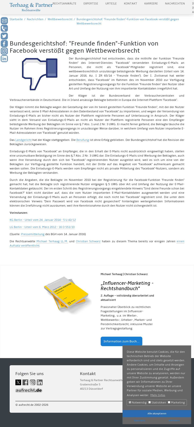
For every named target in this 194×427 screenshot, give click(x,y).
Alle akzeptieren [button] (157, 413)
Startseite (16, 19)
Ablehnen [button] (174, 420)
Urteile (111, 3)
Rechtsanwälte (64, 3)
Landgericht (23, 140)
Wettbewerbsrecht (60, 19)
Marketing (176, 402)
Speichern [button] (139, 420)
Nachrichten (175, 3)
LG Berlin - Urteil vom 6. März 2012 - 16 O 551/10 (42, 227)
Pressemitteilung (33, 234)
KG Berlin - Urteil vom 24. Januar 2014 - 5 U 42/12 (43, 220)
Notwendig (138, 402)
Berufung (82, 140)
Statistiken (157, 402)
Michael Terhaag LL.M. (52, 241)
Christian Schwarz (88, 241)
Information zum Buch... (121, 341)
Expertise (91, 3)
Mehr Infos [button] (157, 395)
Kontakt (130, 3)
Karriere (151, 3)
